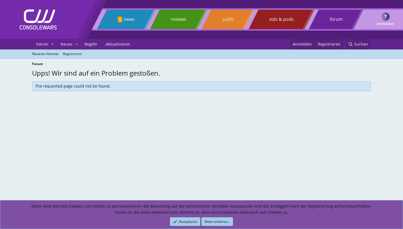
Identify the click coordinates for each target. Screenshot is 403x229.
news (129, 19)
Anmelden (385, 23)
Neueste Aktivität (45, 53)
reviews (178, 19)
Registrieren (72, 53)
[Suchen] (358, 44)
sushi (228, 19)
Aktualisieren (118, 44)
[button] (52, 44)
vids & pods (281, 19)
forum (336, 19)
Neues (66, 44)
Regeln (90, 44)
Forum (42, 44)
